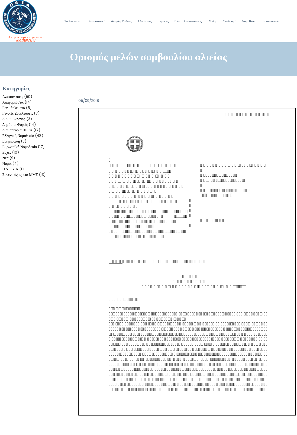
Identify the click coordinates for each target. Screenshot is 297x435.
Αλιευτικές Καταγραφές (153, 21)
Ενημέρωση (11, 141)
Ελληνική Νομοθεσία (18, 135)
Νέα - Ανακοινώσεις (188, 21)
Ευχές (6, 152)
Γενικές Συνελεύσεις (17, 113)
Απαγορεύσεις (13, 102)
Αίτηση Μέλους (121, 21)
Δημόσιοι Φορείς (15, 124)
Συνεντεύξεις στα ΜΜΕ (20, 174)
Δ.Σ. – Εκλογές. (14, 119)
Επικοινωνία (271, 21)
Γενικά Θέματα (13, 107)
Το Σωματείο (72, 21)
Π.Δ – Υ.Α (10, 169)
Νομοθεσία (249, 21)
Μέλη (212, 21)
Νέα (5, 158)
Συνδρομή (229, 21)
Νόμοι (7, 163)
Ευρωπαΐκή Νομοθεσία (19, 146)
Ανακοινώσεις (12, 96)
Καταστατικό (96, 21)
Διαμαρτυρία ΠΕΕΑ (17, 130)
